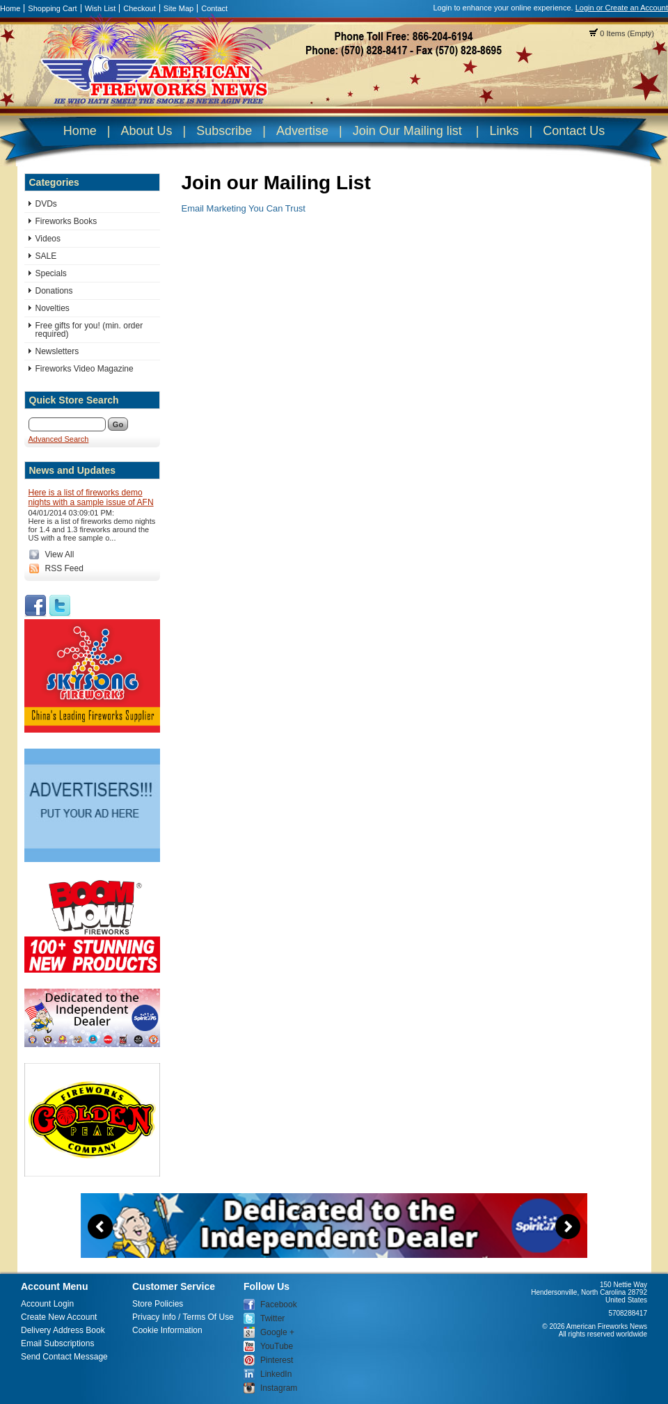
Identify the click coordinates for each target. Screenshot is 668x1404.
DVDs (46, 204)
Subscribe (224, 131)
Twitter (272, 1318)
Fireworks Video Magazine (84, 369)
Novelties (52, 308)
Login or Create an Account (621, 7)
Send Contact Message (64, 1357)
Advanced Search (59, 439)
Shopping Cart (52, 8)
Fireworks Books (66, 221)
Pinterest (276, 1360)
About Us (146, 131)
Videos (48, 239)
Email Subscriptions (57, 1343)
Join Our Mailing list (407, 131)
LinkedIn (276, 1374)
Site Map (178, 8)
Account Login (47, 1304)
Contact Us (574, 131)
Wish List (100, 8)
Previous (100, 1226)
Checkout (139, 8)
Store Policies (157, 1304)
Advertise (302, 131)
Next (567, 1226)
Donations (54, 291)
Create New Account (59, 1317)
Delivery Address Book (63, 1330)
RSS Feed (64, 568)
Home (10, 8)
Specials (51, 273)
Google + (277, 1332)
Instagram (278, 1388)
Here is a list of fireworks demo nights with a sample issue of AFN (91, 497)
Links (503, 131)
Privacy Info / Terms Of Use (183, 1317)
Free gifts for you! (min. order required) (89, 330)
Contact (214, 8)
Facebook (278, 1304)
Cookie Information (167, 1330)
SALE (46, 256)
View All (59, 554)
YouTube (276, 1346)
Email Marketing (214, 208)
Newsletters (57, 351)
